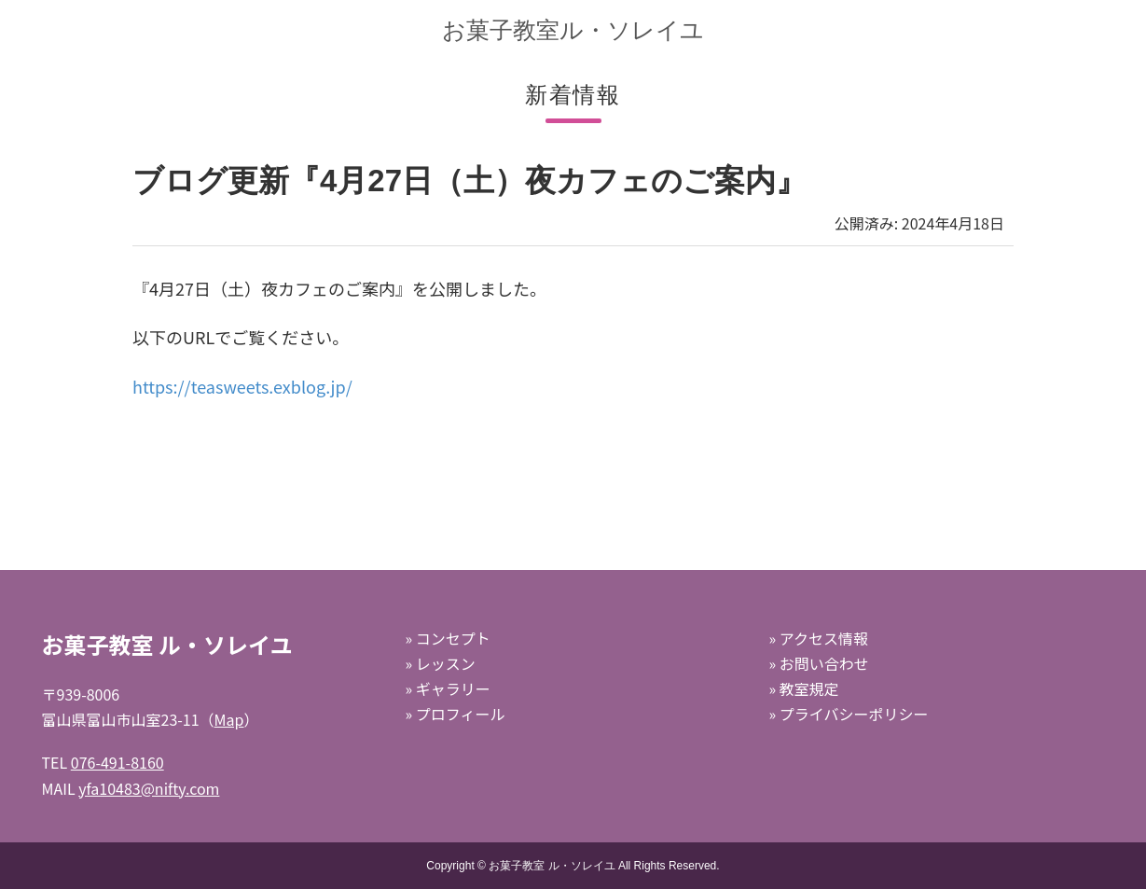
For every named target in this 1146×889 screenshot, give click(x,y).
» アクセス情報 (817, 638)
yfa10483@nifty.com (148, 788)
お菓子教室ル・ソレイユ (573, 30)
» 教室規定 (803, 688)
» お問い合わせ (818, 663)
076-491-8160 (117, 762)
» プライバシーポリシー (848, 713)
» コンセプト (447, 638)
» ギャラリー (447, 688)
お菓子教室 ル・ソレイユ (551, 865)
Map (229, 719)
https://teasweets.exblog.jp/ (242, 386)
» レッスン (440, 663)
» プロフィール (454, 713)
